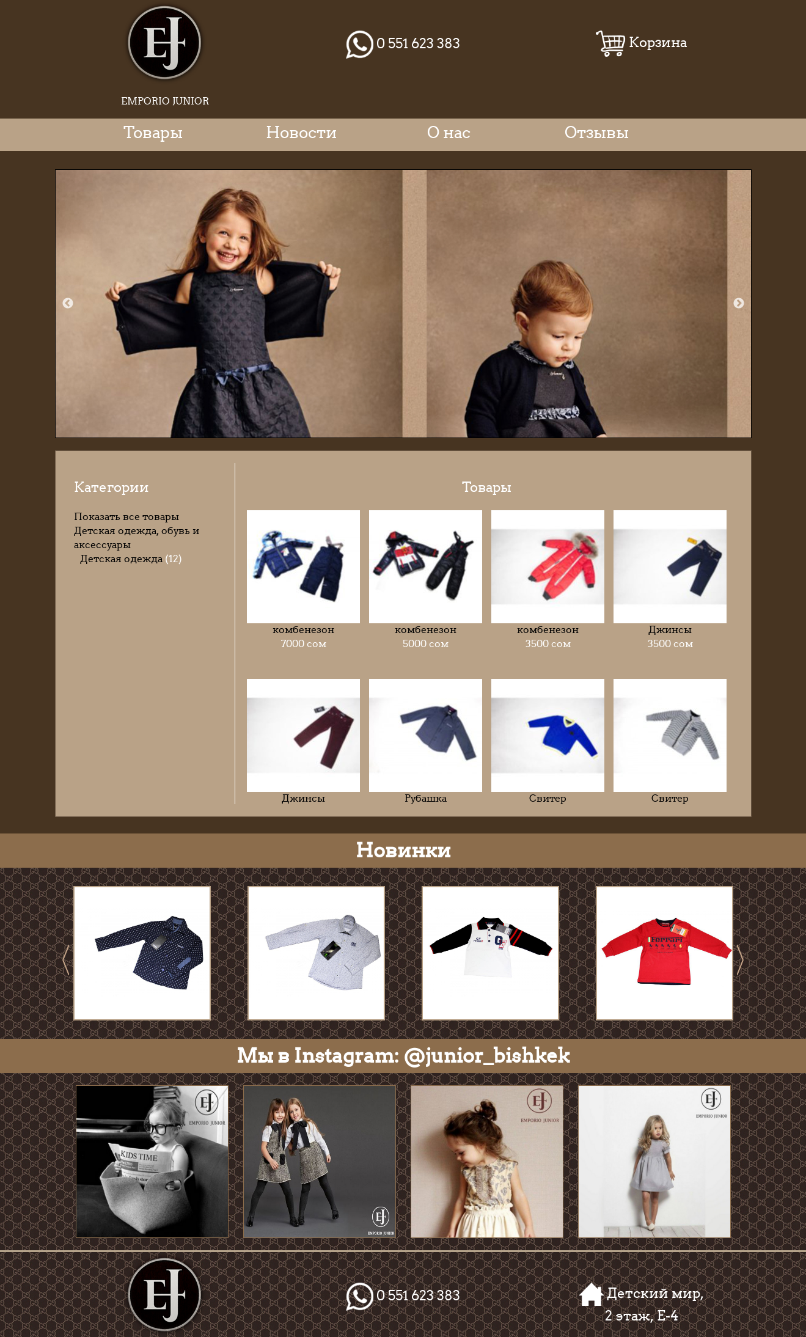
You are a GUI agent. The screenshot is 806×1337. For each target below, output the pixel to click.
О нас (449, 132)
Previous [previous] (68, 304)
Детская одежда (121, 559)
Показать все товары (126, 516)
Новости (301, 132)
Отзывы (597, 132)
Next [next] (739, 304)
